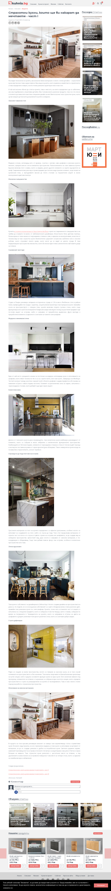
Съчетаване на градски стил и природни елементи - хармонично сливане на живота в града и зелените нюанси (92, 59)
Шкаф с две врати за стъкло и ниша (16, 857)
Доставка (91, 876)
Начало (19, 876)
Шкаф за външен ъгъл (73, 856)
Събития (58, 876)
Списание (27, 876)
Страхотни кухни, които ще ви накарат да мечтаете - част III (28, 774)
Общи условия (80, 876)
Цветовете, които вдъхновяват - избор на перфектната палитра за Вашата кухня (90, 32)
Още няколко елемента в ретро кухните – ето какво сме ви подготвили (66, 821)
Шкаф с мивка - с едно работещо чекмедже (54, 857)
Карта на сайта (68, 876)
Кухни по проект (46, 876)
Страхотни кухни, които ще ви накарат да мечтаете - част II (28, 770)
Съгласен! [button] (101, 885)
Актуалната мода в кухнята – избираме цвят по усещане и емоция (91, 88)
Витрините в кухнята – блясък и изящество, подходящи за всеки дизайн (43, 821)
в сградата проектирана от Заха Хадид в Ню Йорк (31, 231)
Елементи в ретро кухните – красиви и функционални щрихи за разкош (91, 822)
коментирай (75, 782)
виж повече (98, 833)
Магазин (36, 876)
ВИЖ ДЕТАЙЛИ (15, 866)
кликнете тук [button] (8, 888)
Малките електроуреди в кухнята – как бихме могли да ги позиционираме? (92, 116)
